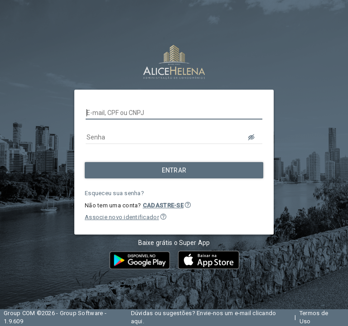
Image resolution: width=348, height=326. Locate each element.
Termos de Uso (314, 317)
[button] (188, 205)
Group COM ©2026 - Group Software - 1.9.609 (55, 317)
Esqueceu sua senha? (114, 193)
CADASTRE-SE (163, 205)
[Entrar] (174, 170)
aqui (137, 321)
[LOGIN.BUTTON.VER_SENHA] (251, 137)
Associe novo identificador (122, 217)
